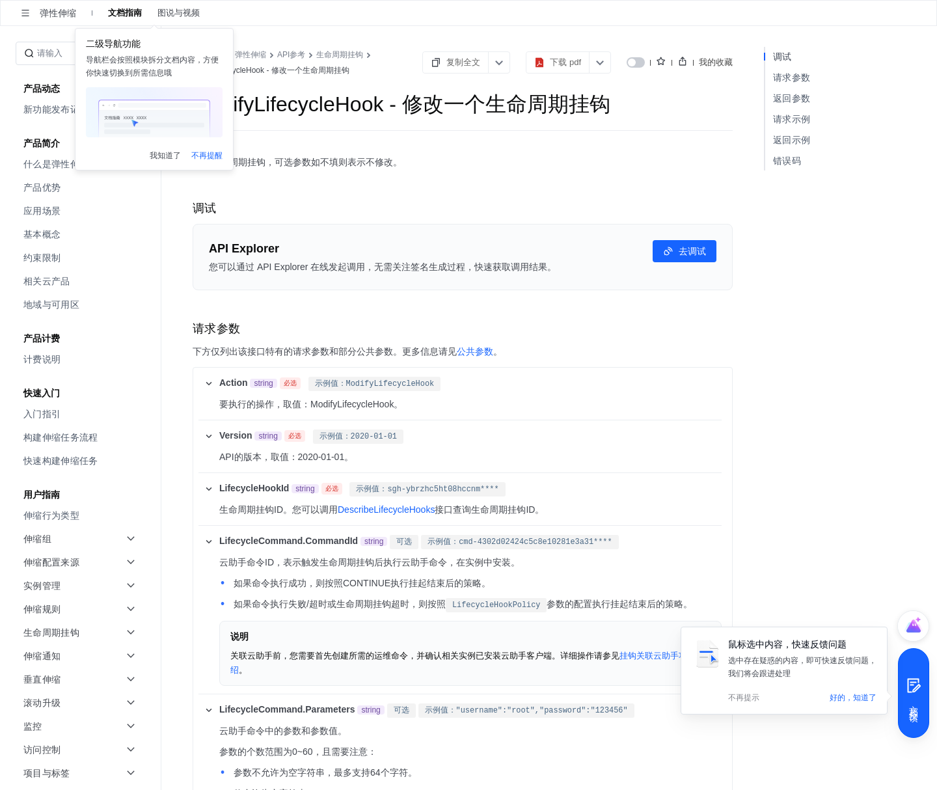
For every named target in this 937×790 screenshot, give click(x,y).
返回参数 (791, 98)
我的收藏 (716, 62)
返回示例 (791, 140)
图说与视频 (178, 13)
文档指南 (125, 13)
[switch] (636, 62)
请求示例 (791, 119)
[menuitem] (82, 109)
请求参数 (791, 77)
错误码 (787, 161)
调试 (782, 56)
